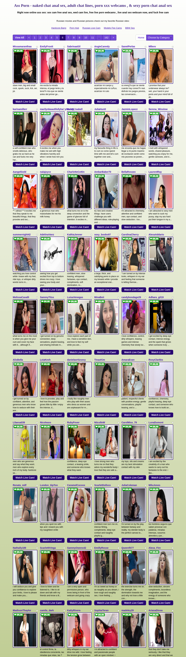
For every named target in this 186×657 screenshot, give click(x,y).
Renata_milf (19, 370)
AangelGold (19, 139)
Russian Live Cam (91, 28)
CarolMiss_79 (129, 324)
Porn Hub (74, 28)
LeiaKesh (45, 278)
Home (141, 37)
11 (92, 37)
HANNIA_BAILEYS (77, 509)
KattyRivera (73, 463)
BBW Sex (130, 28)
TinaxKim (99, 278)
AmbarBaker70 (102, 139)
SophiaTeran (101, 463)
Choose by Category (160, 37)
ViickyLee (18, 509)
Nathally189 (19, 416)
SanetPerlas (128, 46)
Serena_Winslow (158, 92)
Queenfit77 (127, 416)
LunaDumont (156, 324)
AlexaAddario (156, 185)
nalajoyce (45, 139)
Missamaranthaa (22, 46)
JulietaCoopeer (130, 509)
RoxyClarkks (156, 278)
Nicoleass (45, 324)
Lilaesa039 (19, 324)
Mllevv (152, 46)
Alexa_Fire (155, 416)
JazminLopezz (129, 92)
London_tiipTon (49, 370)
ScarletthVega (48, 416)
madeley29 (127, 463)
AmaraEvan (128, 278)
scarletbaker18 (102, 555)
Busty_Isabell (74, 92)
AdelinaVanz (47, 185)
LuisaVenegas (75, 231)
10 (85, 37)
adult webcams (141, 619)
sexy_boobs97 (102, 185)
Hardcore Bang (58, 28)
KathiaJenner (74, 185)
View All (19, 37)
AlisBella (18, 278)
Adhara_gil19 (156, 231)
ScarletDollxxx (102, 370)
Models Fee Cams (113, 28)
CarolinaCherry (130, 185)
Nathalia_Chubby (49, 555)
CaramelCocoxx (76, 370)
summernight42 (22, 185)
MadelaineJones (49, 509)
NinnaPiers (100, 509)
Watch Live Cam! (25, 85)
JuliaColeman (129, 370)
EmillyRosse (101, 416)
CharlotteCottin (75, 139)
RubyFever (73, 324)
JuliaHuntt (100, 92)
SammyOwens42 (76, 416)
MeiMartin (72, 555)
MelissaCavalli (21, 231)
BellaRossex (128, 139)
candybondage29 (131, 231)
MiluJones (154, 370)
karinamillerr (20, 92)
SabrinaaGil (73, 46)
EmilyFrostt (46, 46)
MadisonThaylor (22, 463)
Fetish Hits (105, 652)
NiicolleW (99, 324)
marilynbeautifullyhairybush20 (57, 92)
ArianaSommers (158, 509)
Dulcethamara (129, 555)
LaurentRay (155, 139)
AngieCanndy (102, 46)
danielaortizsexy (76, 278)
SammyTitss (47, 231)
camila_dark (47, 463)
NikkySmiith (19, 555)
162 (106, 37)
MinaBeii (99, 231)
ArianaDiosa (156, 463)
